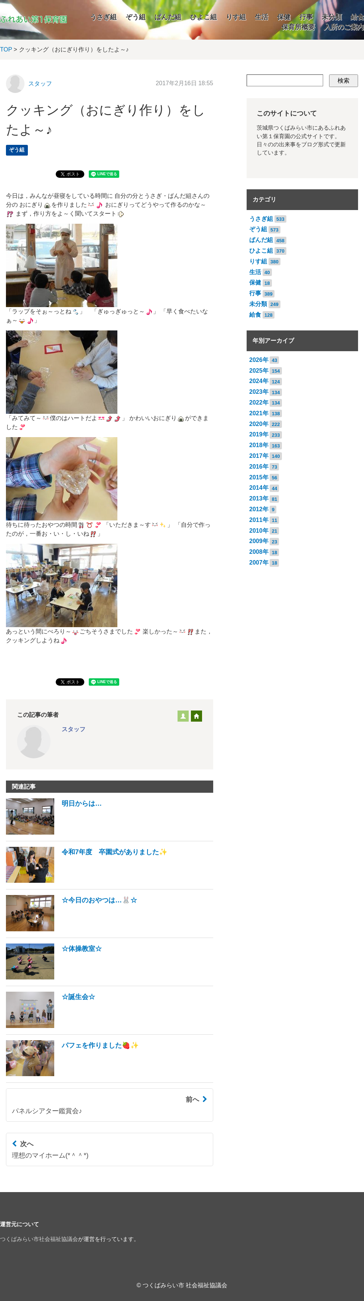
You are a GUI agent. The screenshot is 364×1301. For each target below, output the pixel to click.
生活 (261, 17)
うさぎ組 (103, 17)
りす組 (236, 17)
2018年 (259, 445)
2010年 (259, 531)
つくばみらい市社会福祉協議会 (39, 1239)
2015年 (259, 477)
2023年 (259, 392)
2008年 (259, 552)
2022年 (259, 402)
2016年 (259, 466)
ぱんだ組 (168, 17)
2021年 (259, 413)
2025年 (259, 370)
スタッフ (40, 83)
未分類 (332, 17)
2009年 (259, 541)
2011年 (259, 520)
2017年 (259, 456)
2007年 (259, 562)
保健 (283, 17)
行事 (306, 17)
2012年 (259, 509)
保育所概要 (298, 27)
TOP (6, 49)
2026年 (259, 360)
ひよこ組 (203, 17)
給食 (357, 17)
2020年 (259, 424)
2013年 (259, 498)
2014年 (259, 488)
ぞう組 (136, 17)
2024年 (259, 381)
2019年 (259, 434)
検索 (344, 80)
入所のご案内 (344, 27)
